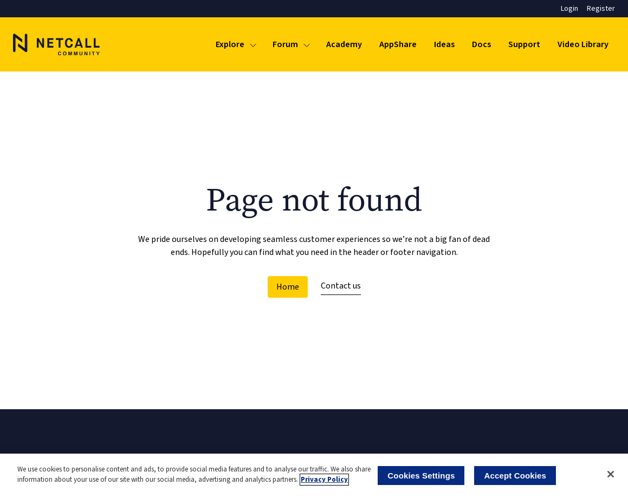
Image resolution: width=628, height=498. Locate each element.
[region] (314, 476)
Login (569, 8)
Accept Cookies (515, 475)
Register (601, 8)
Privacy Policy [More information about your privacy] (324, 479)
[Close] (611, 474)
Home (287, 287)
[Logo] (56, 44)
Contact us (341, 286)
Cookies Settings (421, 475)
